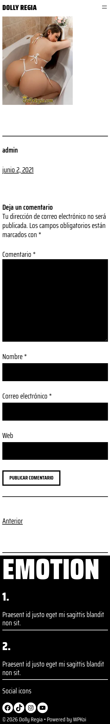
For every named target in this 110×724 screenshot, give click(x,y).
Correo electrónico (27, 396)
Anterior (12, 521)
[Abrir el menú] (104, 7)
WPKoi (79, 719)
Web (7, 435)
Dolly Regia (19, 7)
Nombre (14, 356)
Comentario (19, 254)
